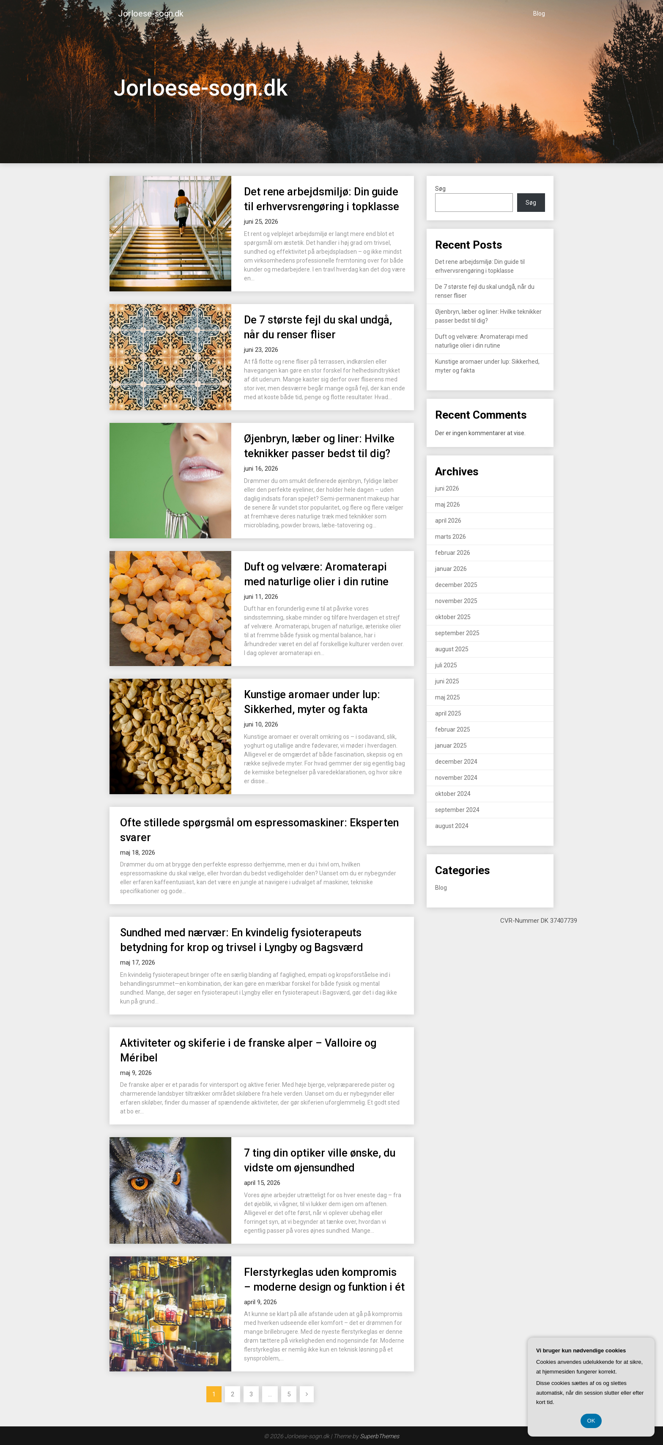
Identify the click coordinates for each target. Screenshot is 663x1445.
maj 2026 (447, 504)
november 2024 (456, 777)
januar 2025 (451, 745)
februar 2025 (452, 729)
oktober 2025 (453, 617)
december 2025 (456, 584)
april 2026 (448, 520)
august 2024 (451, 826)
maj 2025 (447, 697)
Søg (440, 188)
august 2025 (451, 649)
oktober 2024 (453, 793)
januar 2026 (451, 568)
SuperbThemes (379, 1436)
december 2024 (456, 761)
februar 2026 (452, 552)
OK (591, 1421)
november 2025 (456, 601)
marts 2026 (450, 536)
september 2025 (457, 633)
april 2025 (448, 713)
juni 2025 (447, 681)
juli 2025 (446, 665)
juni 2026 (447, 488)
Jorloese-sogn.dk (151, 13)
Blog (539, 13)
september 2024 (457, 809)
